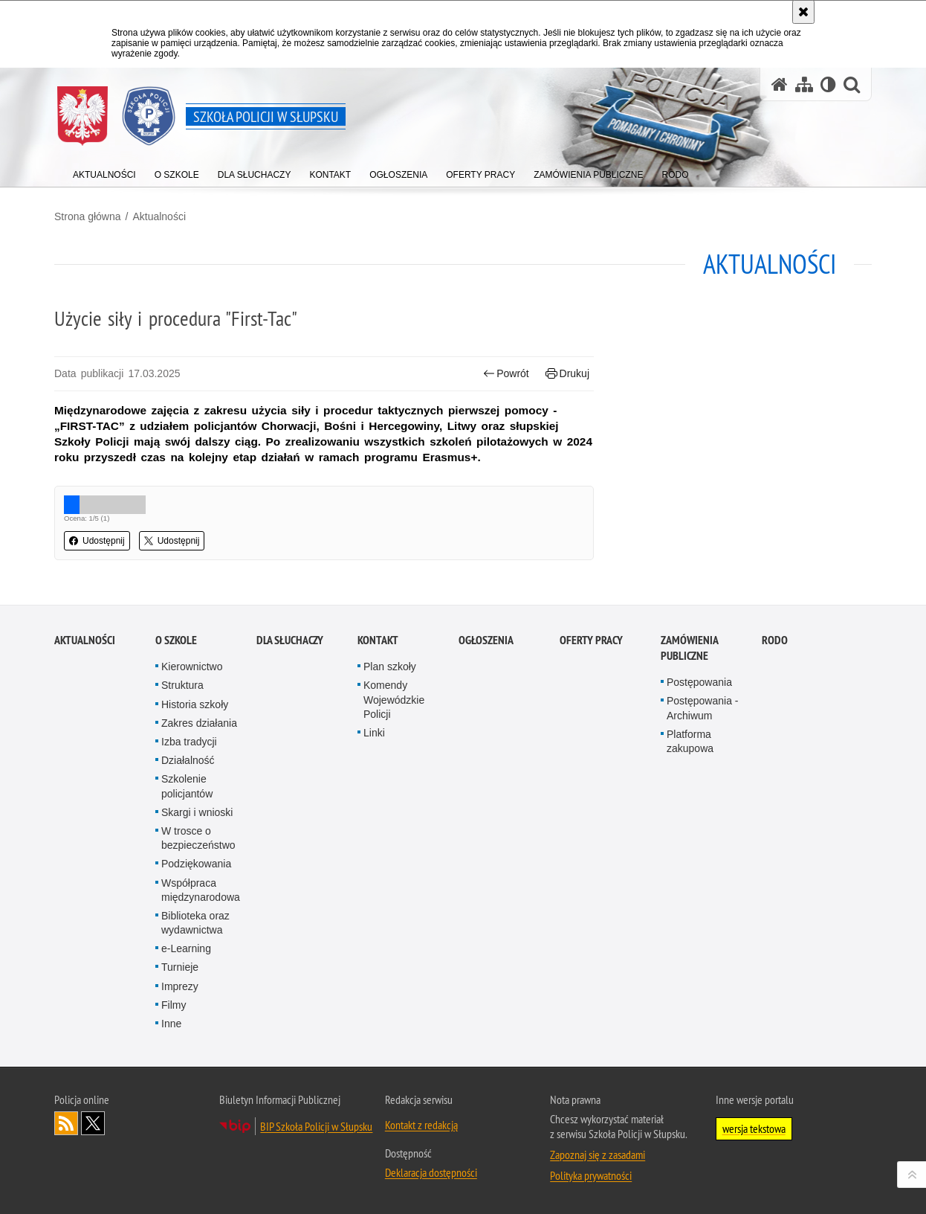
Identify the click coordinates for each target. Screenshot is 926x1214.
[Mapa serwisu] (804, 84)
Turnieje (179, 1128)
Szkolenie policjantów (187, 947)
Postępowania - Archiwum (703, 869)
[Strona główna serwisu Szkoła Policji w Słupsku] (779, 84)
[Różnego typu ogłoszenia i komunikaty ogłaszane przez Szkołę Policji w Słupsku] (398, 171)
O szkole (176, 801)
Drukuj (567, 373)
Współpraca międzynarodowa (200, 1051)
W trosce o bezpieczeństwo (198, 999)
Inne (171, 1185)
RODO (775, 801)
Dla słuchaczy (289, 801)
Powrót (506, 373)
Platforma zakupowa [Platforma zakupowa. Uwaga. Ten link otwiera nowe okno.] (690, 903)
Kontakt (377, 801)
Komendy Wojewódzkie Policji (393, 861)
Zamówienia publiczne (689, 809)
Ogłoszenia (486, 801)
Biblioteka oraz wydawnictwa (195, 1084)
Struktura (182, 846)
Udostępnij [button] (97, 541)
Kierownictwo (191, 828)
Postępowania (699, 844)
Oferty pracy (591, 801)
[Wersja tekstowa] (828, 84)
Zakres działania (199, 884)
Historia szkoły (194, 865)
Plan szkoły (389, 828)
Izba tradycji (189, 903)
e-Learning (186, 1110)
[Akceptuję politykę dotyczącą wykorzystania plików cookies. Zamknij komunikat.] (803, 12)
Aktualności (159, 216)
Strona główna (87, 216)
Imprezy (179, 1147)
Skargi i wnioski (197, 974)
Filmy (173, 1166)
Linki (374, 894)
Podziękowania (196, 1025)
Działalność (188, 922)
